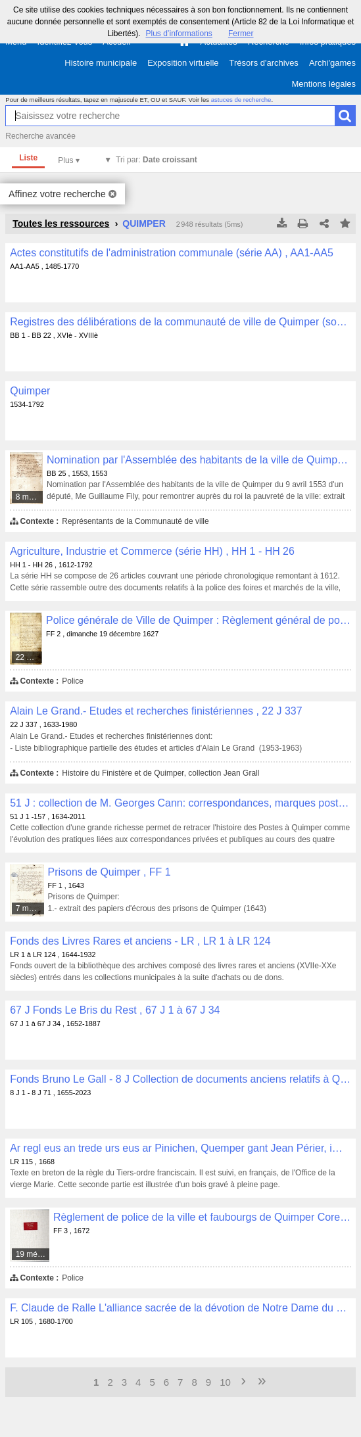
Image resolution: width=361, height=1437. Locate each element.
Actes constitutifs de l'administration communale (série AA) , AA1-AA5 (171, 252)
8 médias (30, 497)
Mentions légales (323, 84)
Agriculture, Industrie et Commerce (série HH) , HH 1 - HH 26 (152, 551)
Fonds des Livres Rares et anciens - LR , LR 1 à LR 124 (140, 941)
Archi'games (332, 63)
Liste (28, 157)
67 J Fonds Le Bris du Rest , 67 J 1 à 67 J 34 (115, 1010)
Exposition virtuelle (182, 63)
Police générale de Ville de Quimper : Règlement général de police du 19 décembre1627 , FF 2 (198, 620)
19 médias (33, 1254)
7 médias (30, 908)
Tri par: (156, 159)
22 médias (29, 657)
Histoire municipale (100, 63)
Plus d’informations (178, 33)
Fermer (241, 33)
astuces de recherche (241, 99)
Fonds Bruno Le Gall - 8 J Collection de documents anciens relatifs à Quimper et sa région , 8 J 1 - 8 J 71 (180, 1079)
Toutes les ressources (60, 223)
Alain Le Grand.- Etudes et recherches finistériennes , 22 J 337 (156, 711)
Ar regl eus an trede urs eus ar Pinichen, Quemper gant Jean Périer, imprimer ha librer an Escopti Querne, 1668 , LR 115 (180, 1148)
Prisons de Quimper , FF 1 (109, 872)
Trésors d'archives (264, 63)
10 (225, 1382)
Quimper (30, 390)
